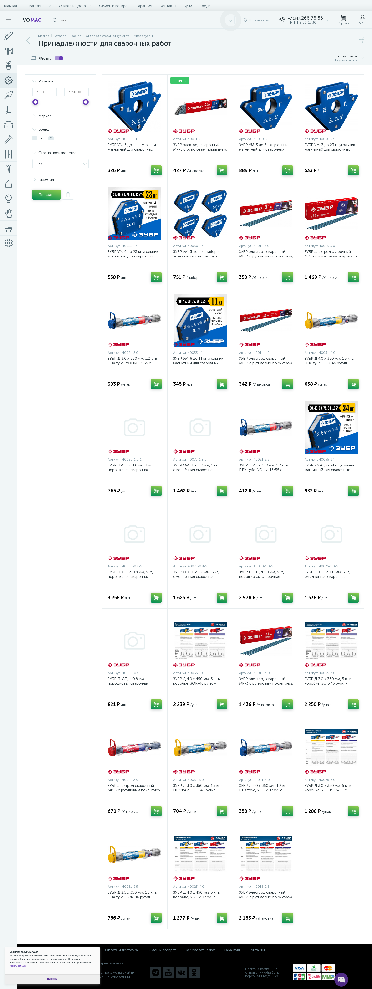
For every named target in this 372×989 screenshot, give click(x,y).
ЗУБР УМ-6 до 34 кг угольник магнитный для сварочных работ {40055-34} (330, 470)
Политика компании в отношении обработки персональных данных (262, 972)
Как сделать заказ (200, 950)
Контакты (168, 6)
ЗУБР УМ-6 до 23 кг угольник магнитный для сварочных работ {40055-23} (133, 256)
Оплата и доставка (75, 6)
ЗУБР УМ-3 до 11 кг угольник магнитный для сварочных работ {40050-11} (133, 149)
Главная (10, 6)
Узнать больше (18, 965)
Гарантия (144, 6)
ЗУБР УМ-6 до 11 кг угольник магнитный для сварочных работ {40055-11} (198, 363)
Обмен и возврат (114, 6)
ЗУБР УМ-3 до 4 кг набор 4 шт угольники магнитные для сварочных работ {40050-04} (199, 256)
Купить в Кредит (198, 6)
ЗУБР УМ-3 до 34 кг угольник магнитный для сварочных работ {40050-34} (264, 149)
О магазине (38, 6)
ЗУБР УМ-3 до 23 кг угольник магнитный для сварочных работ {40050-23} (330, 149)
